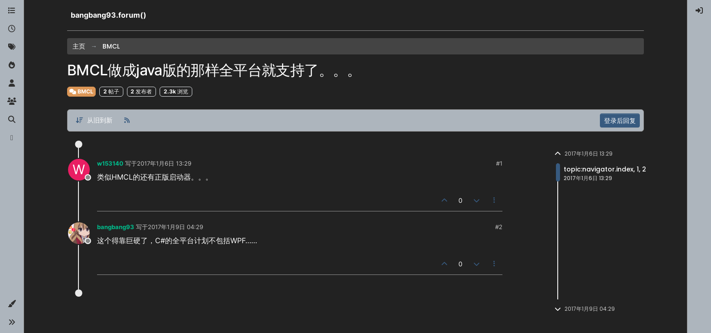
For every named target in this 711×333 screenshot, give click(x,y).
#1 (499, 163)
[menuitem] (699, 11)
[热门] (12, 65)
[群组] (12, 101)
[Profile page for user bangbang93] (79, 233)
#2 (498, 226)
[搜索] (12, 120)
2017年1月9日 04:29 (175, 226)
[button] (12, 304)
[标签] (12, 47)
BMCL (81, 91)
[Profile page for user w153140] (79, 170)
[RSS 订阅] (127, 120)
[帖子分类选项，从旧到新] (94, 120)
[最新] (12, 29)
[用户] (12, 83)
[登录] (699, 11)
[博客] (12, 138)
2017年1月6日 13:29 (164, 163)
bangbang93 (115, 226)
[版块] (12, 11)
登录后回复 (620, 120)
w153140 (110, 163)
